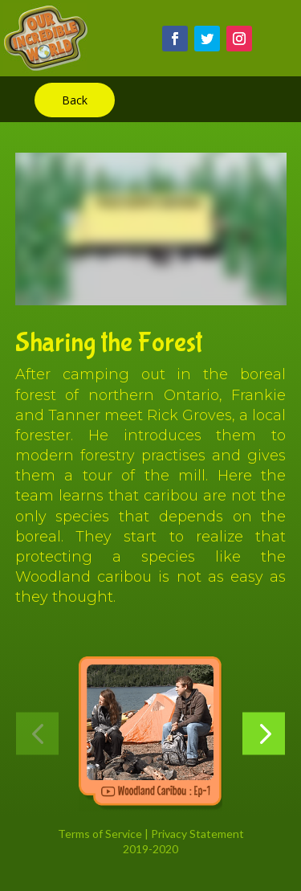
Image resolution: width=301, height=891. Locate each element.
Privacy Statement (197, 833)
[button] (37, 734)
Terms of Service (100, 833)
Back (74, 100)
